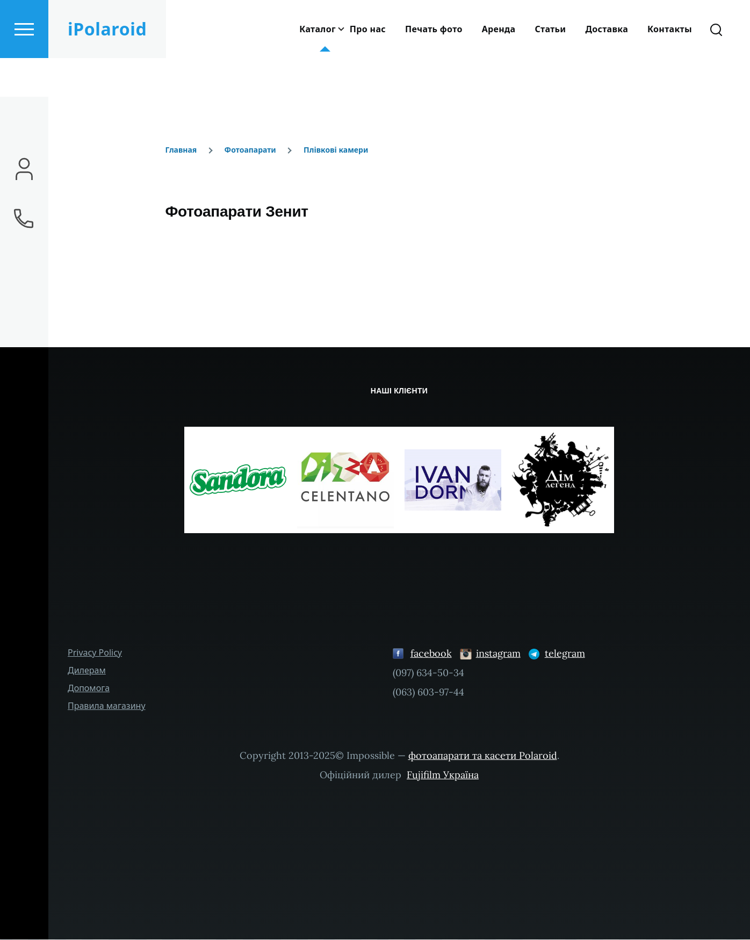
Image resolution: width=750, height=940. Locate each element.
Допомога (89, 688)
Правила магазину (107, 706)
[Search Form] (716, 68)
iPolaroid (107, 67)
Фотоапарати (250, 150)
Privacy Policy (95, 653)
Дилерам (87, 671)
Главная (181, 150)
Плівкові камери (336, 150)
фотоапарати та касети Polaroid (482, 756)
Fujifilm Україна (443, 775)
